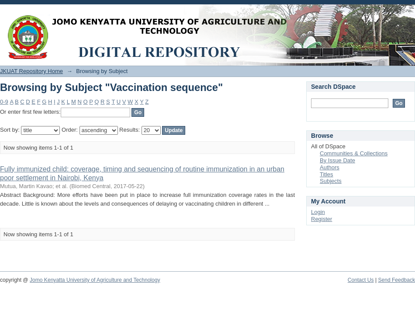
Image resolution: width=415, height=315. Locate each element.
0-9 (4, 101)
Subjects (331, 181)
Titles (326, 174)
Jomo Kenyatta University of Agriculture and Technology (95, 280)
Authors (329, 167)
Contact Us (361, 280)
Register (321, 219)
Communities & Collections (353, 153)
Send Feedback (396, 280)
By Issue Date (337, 160)
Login (408, 10)
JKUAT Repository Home (31, 71)
